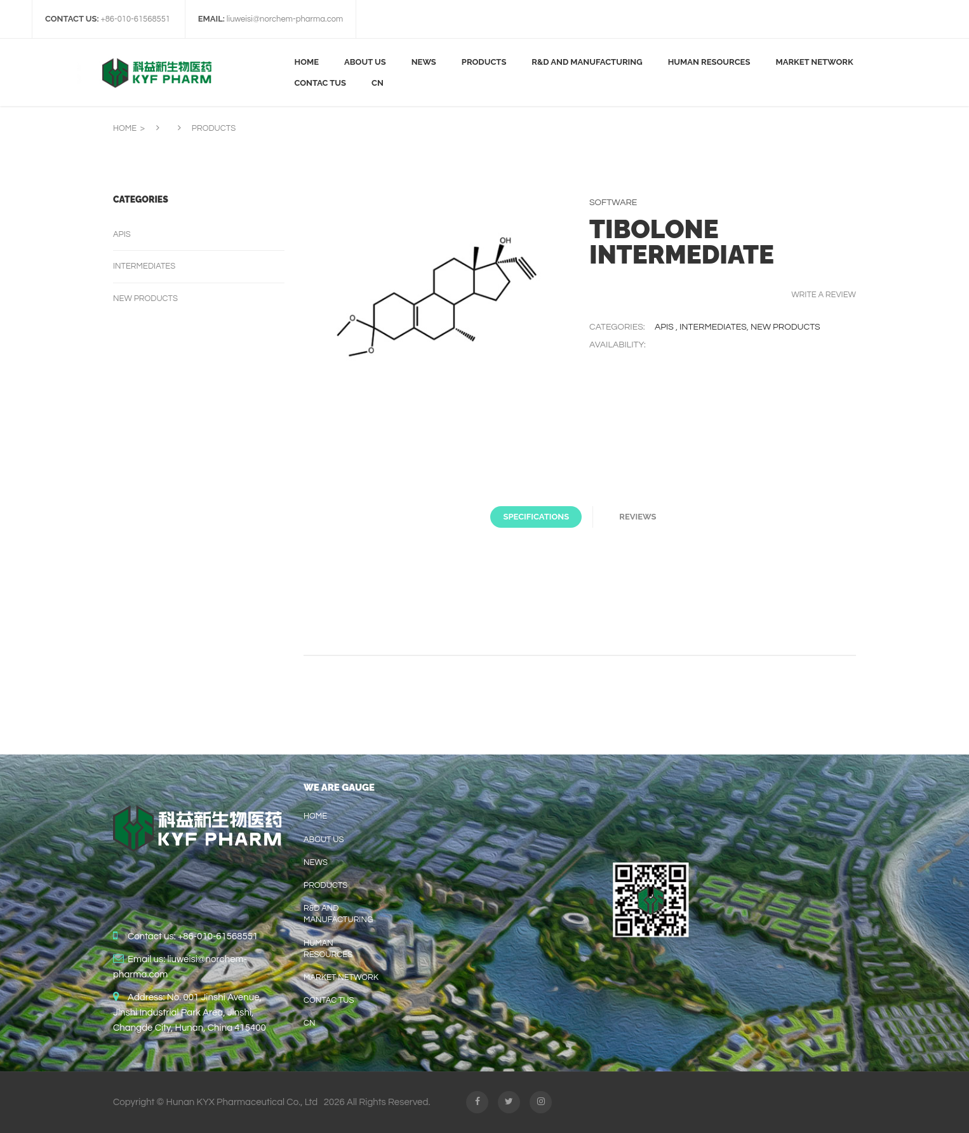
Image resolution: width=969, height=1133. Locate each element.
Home (125, 128)
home (315, 816)
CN (310, 1023)
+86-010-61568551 (218, 936)
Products (325, 885)
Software (613, 202)
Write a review (823, 294)
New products (785, 327)
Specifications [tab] (536, 516)
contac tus (329, 1000)
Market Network (341, 977)
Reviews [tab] (637, 516)
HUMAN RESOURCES (328, 949)
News (316, 862)
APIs (665, 327)
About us (324, 839)
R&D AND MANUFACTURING (338, 914)
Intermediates (713, 327)
